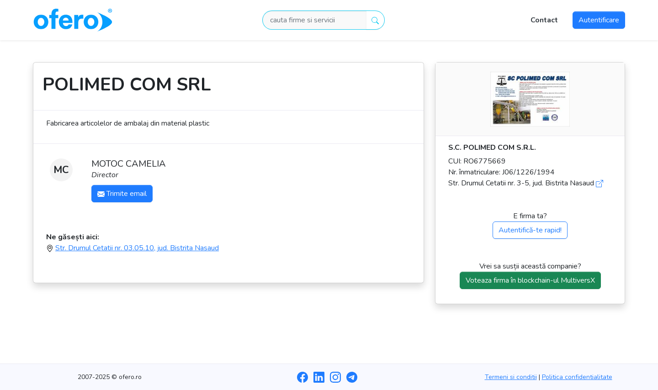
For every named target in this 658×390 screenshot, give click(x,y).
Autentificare (598, 20)
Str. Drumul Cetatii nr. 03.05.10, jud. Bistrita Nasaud (137, 248)
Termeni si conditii (511, 377)
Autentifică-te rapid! (530, 230)
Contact (544, 20)
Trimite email (122, 194)
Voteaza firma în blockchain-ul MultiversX (530, 280)
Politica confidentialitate (577, 377)
